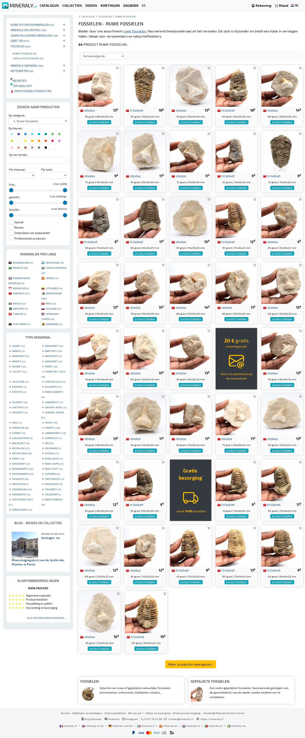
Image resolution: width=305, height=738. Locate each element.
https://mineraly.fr (212, 718)
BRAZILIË (20, 267)
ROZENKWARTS (23, 473)
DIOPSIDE (19, 386)
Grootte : (14, 209)
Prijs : (12, 184)
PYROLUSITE (54, 458)
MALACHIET (20, 443)
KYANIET (18, 432)
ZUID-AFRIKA (21, 324)
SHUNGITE (20, 478)
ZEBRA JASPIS (22, 509)
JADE (17, 422)
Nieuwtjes (19, 80)
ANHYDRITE (53, 355)
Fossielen (21, 46)
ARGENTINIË (55, 262)
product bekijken (99, 122)
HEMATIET (20, 412)
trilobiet (134, 110)
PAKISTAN (20, 308)
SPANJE (52, 278)
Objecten (20, 41)
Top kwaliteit (21, 86)
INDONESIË (21, 288)
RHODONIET (21, 463)
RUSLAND (53, 308)
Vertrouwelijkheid (114, 713)
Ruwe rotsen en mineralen (32, 24)
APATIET (19, 361)
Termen (65, 713)
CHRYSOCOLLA (55, 381)
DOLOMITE (53, 386)
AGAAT (18, 345)
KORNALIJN (20, 427)
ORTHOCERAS (22, 453)
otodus (87, 110)
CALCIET (19, 371)
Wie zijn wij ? (135, 713)
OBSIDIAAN (53, 448)
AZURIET (19, 366)
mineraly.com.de (120, 725)
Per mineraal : (17, 169)
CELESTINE (20, 381)
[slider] (11, 190)
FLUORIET (19, 402)
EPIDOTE (19, 391)
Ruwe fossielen (24, 53)
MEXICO (19, 303)
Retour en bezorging (158, 713)
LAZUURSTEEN (22, 437)
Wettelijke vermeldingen (87, 713)
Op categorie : (17, 115)
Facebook (112, 718)
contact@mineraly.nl (180, 718)
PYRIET (18, 458)
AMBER (18, 350)
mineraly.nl (191, 725)
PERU (51, 303)
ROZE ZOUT (53, 468)
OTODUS (52, 453)
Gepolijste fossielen (28, 58)
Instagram (130, 718)
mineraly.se (236, 725)
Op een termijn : (18, 154)
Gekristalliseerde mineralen (34, 35)
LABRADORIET (55, 432)
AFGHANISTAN (23, 262)
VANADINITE (21, 494)
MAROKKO (21, 293)
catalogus (88, 16)
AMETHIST (53, 350)
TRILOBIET (53, 489)
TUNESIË (19, 313)
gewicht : (14, 197)
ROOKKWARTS (22, 468)
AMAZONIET (54, 345)
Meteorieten (22, 71)
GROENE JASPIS (56, 407)
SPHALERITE (53, 483)
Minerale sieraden (27, 65)
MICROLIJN (20, 448)
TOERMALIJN (22, 489)
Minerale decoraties (28, 30)
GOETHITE (20, 407)
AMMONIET (20, 355)
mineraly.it (146, 725)
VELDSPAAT (53, 494)
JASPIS (51, 422)
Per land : (47, 169)
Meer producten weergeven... (190, 664)
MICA (49, 443)
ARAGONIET (53, 361)
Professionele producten (31, 91)
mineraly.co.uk (93, 725)
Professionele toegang (187, 713)
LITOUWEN (54, 288)
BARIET (51, 366)
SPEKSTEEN (20, 483)
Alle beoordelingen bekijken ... (47, 617)
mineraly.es (168, 725)
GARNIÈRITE (54, 402)
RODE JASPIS (54, 463)
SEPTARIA (52, 473)
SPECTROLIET (54, 478)
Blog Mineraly (91, 718)
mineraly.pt (214, 725)
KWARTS (52, 427)
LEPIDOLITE (53, 437)
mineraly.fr (69, 725)
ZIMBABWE (54, 324)
